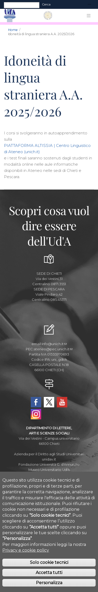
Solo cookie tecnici (49, 571)
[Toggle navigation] (89, 4)
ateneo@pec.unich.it (53, 349)
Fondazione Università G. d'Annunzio (49, 464)
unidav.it (49, 459)
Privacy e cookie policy (25, 559)
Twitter (49, 402)
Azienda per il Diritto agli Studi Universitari (49, 454)
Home (13, 30)
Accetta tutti (49, 581)
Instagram (35, 414)
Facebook (35, 402)
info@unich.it (54, 344)
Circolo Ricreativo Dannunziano (49, 475)
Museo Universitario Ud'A (49, 470)
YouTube (62, 402)
